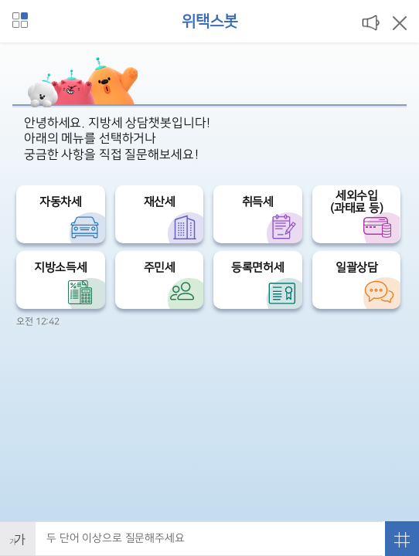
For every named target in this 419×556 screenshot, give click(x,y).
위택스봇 (209, 21)
